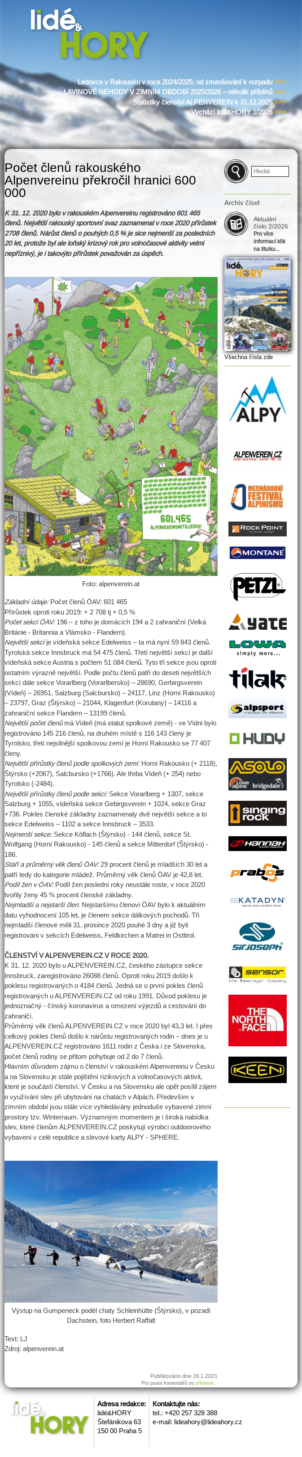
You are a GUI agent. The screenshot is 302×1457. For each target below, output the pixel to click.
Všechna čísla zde (248, 357)
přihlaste (204, 1383)
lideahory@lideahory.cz (208, 1422)
